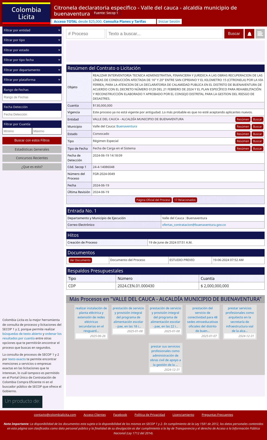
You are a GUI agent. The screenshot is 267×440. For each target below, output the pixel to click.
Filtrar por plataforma (19, 79)
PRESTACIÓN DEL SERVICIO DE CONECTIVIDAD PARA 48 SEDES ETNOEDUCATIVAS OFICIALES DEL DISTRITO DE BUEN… (202, 319)
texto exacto (17, 359)
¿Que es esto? (31, 166)
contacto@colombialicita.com (55, 415)
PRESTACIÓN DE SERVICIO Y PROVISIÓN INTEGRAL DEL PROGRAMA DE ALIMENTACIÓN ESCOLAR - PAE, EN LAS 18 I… (128, 317)
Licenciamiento (183, 415)
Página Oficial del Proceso (153, 200)
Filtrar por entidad (17, 30)
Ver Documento (80, 260)
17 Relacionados (185, 200)
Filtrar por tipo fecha (19, 60)
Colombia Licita (26, 13)
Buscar (257, 119)
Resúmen (243, 119)
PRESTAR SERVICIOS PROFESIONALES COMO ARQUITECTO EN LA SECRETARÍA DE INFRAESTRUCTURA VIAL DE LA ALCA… (240, 319)
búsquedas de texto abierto (22, 333)
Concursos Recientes (32, 158)
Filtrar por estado (16, 50)
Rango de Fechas (16, 89)
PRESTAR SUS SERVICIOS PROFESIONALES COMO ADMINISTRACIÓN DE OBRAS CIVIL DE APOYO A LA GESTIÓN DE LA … (165, 355)
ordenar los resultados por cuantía (32, 335)
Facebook (120, 415)
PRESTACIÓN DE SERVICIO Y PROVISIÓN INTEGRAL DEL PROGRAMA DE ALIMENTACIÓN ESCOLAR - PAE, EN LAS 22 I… (165, 317)
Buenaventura (126, 126)
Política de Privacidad (150, 415)
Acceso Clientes (95, 415)
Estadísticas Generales (32, 149)
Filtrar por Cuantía (17, 124)
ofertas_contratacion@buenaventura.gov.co (194, 225)
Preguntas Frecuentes (217, 415)
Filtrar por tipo (14, 40)
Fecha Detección (16, 107)
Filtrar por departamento (22, 70)
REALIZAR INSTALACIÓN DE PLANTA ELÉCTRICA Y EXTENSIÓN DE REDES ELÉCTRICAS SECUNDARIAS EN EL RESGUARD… (91, 319)
